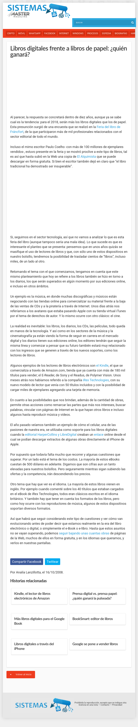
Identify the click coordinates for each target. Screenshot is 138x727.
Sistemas (38, 11)
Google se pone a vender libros (95, 644)
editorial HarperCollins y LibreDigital (51, 434)
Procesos (92, 33)
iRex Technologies (96, 380)
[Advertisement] (37, 86)
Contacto (105, 705)
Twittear (52, 562)
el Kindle (102, 365)
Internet (64, 33)
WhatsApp (35, 33)
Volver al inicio (20, 675)
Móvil (21, 33)
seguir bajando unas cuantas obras (84, 533)
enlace (99, 434)
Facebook (49, 33)
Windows (78, 33)
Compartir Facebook (26, 562)
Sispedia (106, 33)
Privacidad (117, 705)
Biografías (121, 33)
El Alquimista (86, 156)
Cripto (11, 33)
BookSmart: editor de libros (92, 618)
